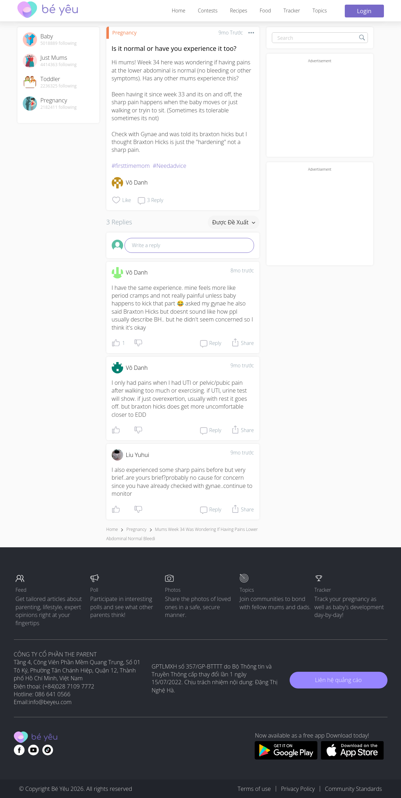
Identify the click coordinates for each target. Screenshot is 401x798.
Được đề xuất (233, 222)
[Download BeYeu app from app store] (352, 757)
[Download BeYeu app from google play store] (285, 757)
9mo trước (242, 365)
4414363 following (59, 65)
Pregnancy (124, 32)
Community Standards (353, 789)
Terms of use (254, 789)
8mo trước (242, 270)
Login (364, 11)
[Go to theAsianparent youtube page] (33, 750)
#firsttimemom (131, 166)
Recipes (238, 10)
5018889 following (59, 43)
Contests (207, 10)
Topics (319, 10)
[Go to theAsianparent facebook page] (19, 750)
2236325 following (59, 86)
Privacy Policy (298, 789)
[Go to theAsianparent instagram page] (47, 750)
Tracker (291, 10)
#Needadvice (169, 166)
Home (178, 10)
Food (265, 10)
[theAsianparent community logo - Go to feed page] (47, 10)
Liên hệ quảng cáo (338, 680)
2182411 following (59, 107)
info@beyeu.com (50, 702)
